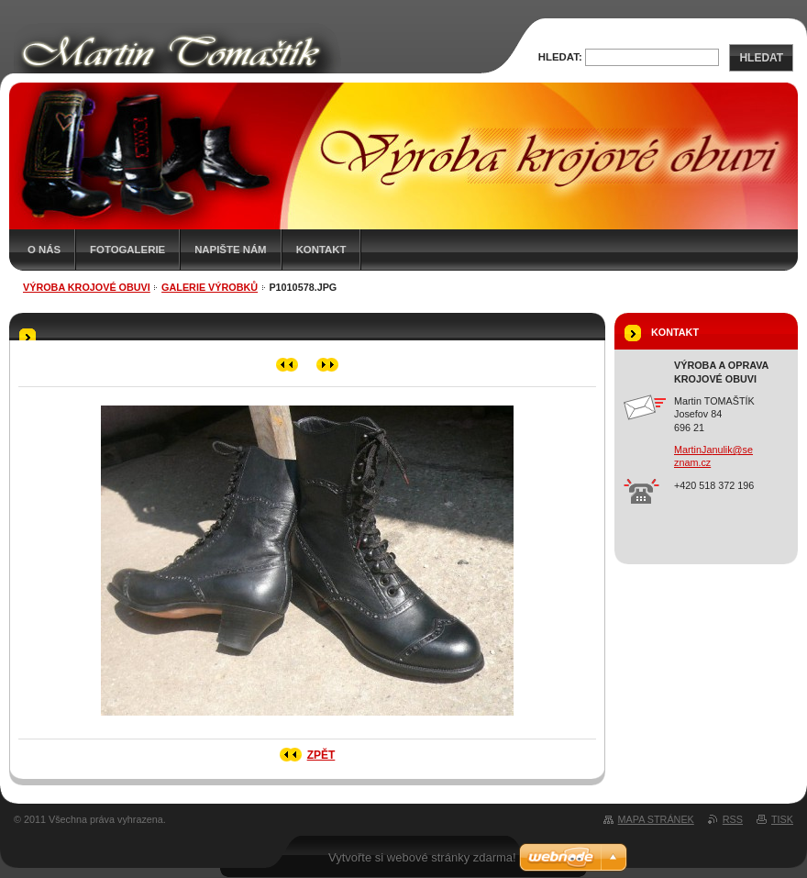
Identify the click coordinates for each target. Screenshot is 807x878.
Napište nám (230, 249)
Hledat (761, 57)
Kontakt (321, 249)
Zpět (321, 755)
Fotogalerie (127, 249)
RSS (733, 819)
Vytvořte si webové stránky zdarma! (422, 857)
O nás (44, 249)
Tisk (782, 819)
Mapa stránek (656, 819)
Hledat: (560, 56)
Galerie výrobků (209, 287)
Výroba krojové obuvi (86, 287)
